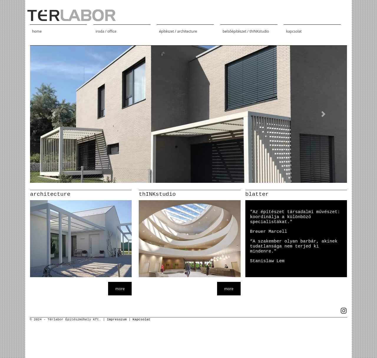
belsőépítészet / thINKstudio (246, 31)
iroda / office (106, 31)
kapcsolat (294, 31)
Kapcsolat (141, 319)
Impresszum (117, 319)
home (37, 31)
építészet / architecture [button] (178, 31)
